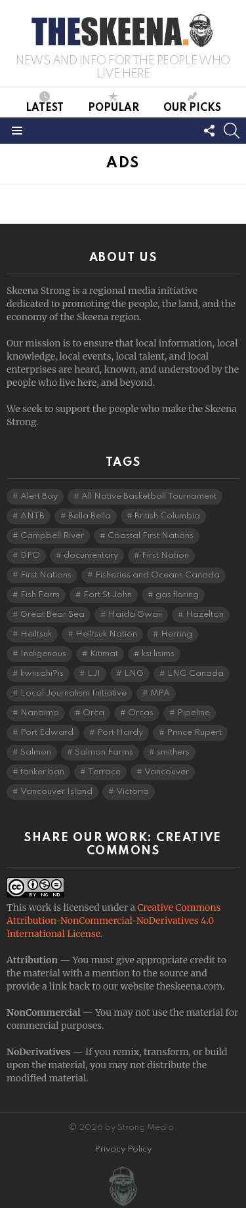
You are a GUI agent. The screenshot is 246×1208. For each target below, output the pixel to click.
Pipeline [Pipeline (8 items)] (193, 713)
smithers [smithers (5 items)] (173, 752)
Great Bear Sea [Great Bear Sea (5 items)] (52, 614)
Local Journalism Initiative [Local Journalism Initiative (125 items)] (73, 693)
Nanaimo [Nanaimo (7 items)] (39, 713)
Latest (45, 102)
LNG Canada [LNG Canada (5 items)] (195, 673)
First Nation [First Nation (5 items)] (165, 555)
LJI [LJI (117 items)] (93, 673)
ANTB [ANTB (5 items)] (32, 516)
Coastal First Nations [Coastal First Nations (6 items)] (151, 535)
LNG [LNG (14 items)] (134, 673)
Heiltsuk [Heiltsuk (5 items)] (36, 634)
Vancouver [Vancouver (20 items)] (166, 772)
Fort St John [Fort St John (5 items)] (107, 595)
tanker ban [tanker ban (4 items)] (42, 772)
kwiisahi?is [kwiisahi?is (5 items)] (42, 673)
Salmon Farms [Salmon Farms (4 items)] (104, 752)
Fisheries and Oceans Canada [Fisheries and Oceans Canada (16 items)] (157, 575)
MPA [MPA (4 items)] (160, 693)
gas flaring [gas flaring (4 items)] (177, 595)
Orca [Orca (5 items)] (93, 713)
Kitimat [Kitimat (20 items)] (104, 654)
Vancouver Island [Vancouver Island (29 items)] (56, 791)
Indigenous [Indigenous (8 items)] (43, 654)
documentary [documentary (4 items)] (91, 555)
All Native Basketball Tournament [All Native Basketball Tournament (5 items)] (148, 496)
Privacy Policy (123, 1149)
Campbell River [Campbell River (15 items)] (52, 535)
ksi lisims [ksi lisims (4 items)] (158, 654)
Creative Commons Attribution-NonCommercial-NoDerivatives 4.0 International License (113, 921)
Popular (113, 102)
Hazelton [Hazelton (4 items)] (205, 614)
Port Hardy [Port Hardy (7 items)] (120, 732)
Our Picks (192, 102)
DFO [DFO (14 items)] (30, 555)
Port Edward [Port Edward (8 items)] (46, 732)
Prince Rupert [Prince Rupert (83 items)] (194, 732)
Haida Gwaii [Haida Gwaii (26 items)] (135, 614)
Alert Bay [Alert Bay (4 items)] (39, 496)
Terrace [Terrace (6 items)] (104, 772)
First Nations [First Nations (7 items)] (46, 575)
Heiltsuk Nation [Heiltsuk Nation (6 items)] (106, 634)
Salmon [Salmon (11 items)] (35, 752)
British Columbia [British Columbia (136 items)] (167, 516)
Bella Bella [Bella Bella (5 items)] (89, 516)
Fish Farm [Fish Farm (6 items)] (40, 595)
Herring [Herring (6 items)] (176, 634)
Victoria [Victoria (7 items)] (132, 791)
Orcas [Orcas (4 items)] (141, 713)
